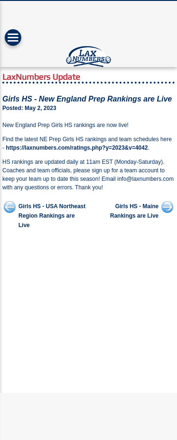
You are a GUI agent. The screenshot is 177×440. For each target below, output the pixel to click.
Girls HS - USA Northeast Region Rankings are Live (51, 215)
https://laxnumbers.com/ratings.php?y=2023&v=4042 (77, 147)
